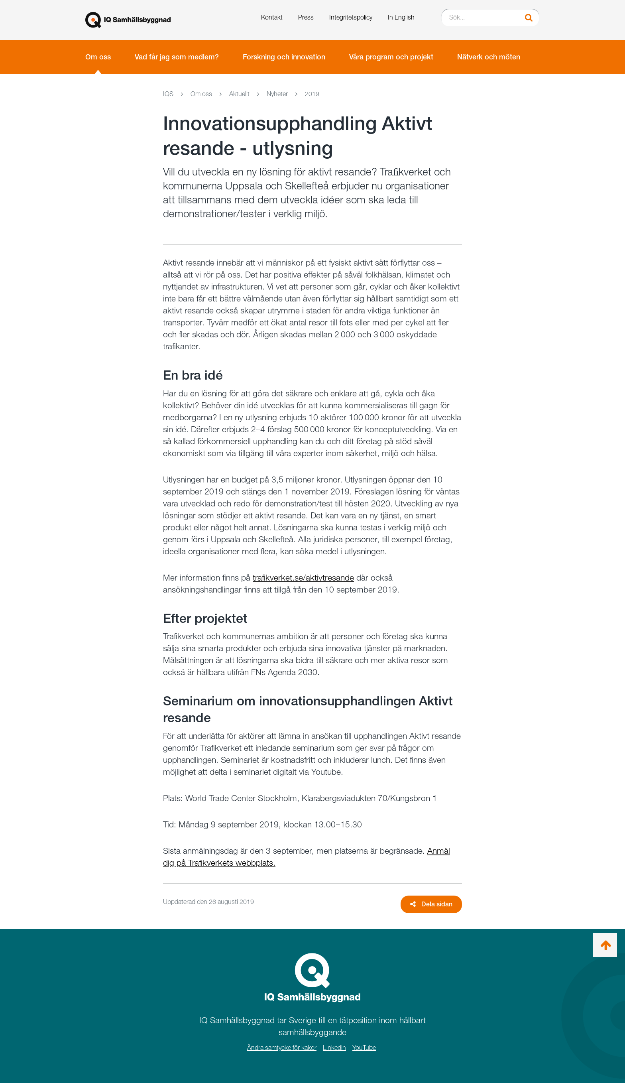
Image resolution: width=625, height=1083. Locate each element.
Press (306, 17)
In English (401, 17)
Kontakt (272, 17)
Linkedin (334, 1047)
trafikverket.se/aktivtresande (303, 578)
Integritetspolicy (350, 17)
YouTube (364, 1047)
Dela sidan (431, 904)
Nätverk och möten (488, 57)
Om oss (98, 57)
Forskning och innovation (284, 57)
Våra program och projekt (391, 57)
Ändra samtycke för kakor (281, 1047)
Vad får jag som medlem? (177, 57)
